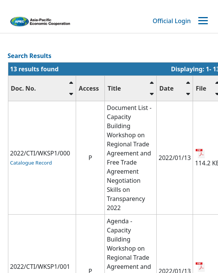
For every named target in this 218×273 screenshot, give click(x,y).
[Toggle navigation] (204, 21)
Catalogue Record (31, 162)
